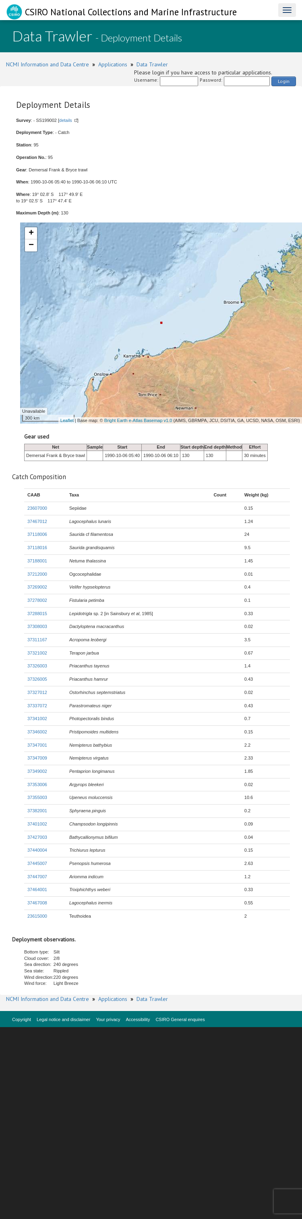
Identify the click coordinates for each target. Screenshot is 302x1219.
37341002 (37, 718)
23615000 (37, 916)
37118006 (37, 534)
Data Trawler (152, 64)
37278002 (37, 600)
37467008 (37, 902)
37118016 (37, 547)
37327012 (37, 692)
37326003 (37, 665)
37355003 (37, 797)
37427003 (37, 837)
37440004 (37, 850)
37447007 (37, 876)
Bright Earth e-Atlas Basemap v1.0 (138, 420)
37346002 (37, 731)
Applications (112, 64)
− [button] (31, 245)
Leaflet (67, 420)
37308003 (37, 626)
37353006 (37, 784)
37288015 (37, 613)
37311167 (37, 639)
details (65, 120)
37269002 (37, 587)
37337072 (37, 705)
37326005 (37, 679)
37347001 (37, 745)
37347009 (37, 758)
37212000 (37, 574)
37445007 (37, 863)
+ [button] (31, 233)
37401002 (37, 824)
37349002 (37, 771)
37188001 (37, 560)
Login (284, 81)
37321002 (37, 653)
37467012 (37, 521)
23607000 (37, 508)
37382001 (37, 810)
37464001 (37, 889)
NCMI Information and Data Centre (47, 64)
